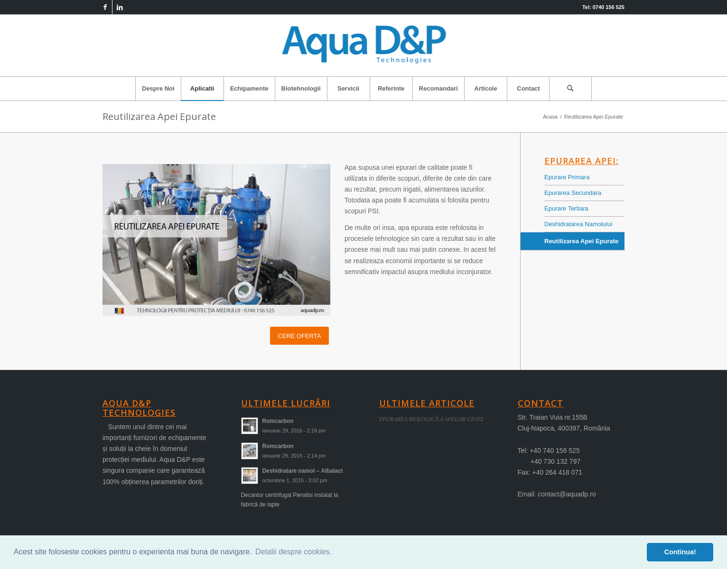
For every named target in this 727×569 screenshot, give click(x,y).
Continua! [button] (680, 552)
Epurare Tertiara (566, 208)
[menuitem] (158, 89)
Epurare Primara (566, 177)
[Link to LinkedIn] (119, 7)
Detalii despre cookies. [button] (293, 552)
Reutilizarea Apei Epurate (159, 116)
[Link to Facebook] (105, 7)
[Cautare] (570, 89)
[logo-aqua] (364, 45)
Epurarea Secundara (572, 192)
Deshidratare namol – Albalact (302, 471)
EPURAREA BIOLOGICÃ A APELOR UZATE (431, 419)
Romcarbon (278, 421)
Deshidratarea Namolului (578, 224)
